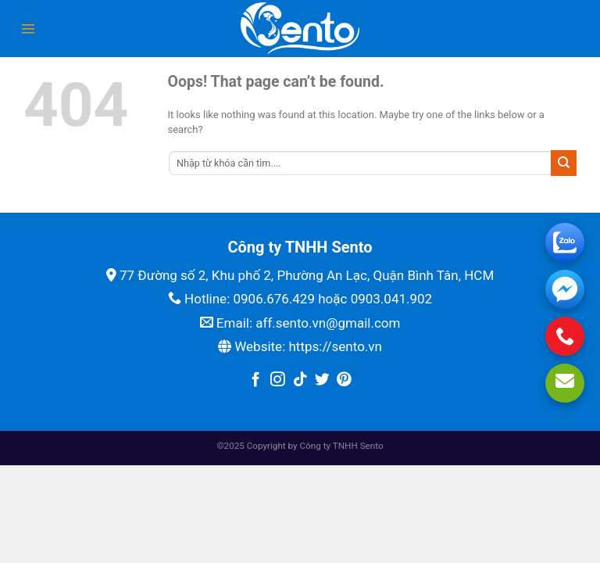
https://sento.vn (334, 346)
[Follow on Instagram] (277, 380)
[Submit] (564, 162)
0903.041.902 (392, 299)
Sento (372, 445)
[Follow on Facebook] (255, 380)
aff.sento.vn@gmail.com (327, 323)
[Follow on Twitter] (322, 380)
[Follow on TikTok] (300, 380)
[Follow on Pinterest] (344, 380)
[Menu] (28, 29)
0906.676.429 (274, 299)
